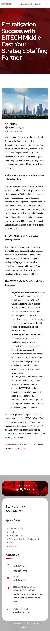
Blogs (11, 542)
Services (13, 532)
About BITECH (16, 529)
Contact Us (14, 546)
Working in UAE (16, 536)
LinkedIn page (19, 448)
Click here (9, 445)
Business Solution (16, 131)
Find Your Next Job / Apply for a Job (25, 539)
